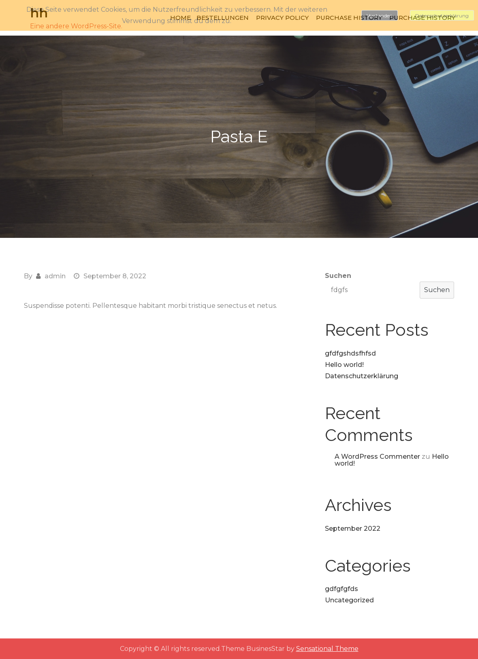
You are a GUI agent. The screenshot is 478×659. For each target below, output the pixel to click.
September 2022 (352, 528)
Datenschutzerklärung (361, 376)
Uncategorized (349, 600)
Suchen (338, 276)
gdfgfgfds (341, 589)
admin (55, 276)
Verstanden (380, 16)
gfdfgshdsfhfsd (350, 353)
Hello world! (344, 365)
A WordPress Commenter (377, 456)
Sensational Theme (327, 649)
